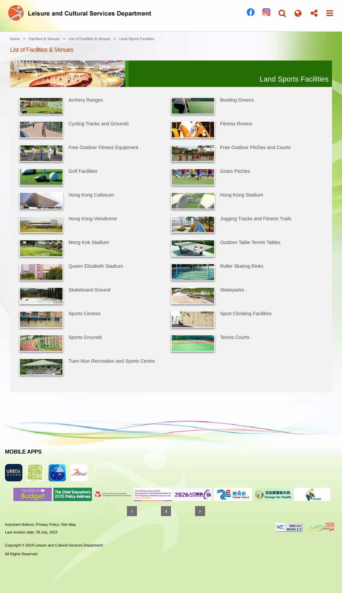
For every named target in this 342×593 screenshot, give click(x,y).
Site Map (68, 524)
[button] (282, 13)
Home (15, 39)
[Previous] (132, 511)
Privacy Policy (47, 524)
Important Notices (19, 524)
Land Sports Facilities (136, 39)
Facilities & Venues (44, 39)
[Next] (200, 511)
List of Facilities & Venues (89, 39)
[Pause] (166, 511)
